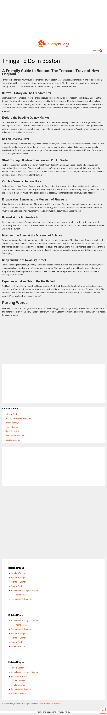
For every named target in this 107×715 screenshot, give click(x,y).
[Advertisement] (53, 19)
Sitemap (57, 704)
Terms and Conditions (46, 712)
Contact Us (48, 704)
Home (40, 704)
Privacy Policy (64, 712)
